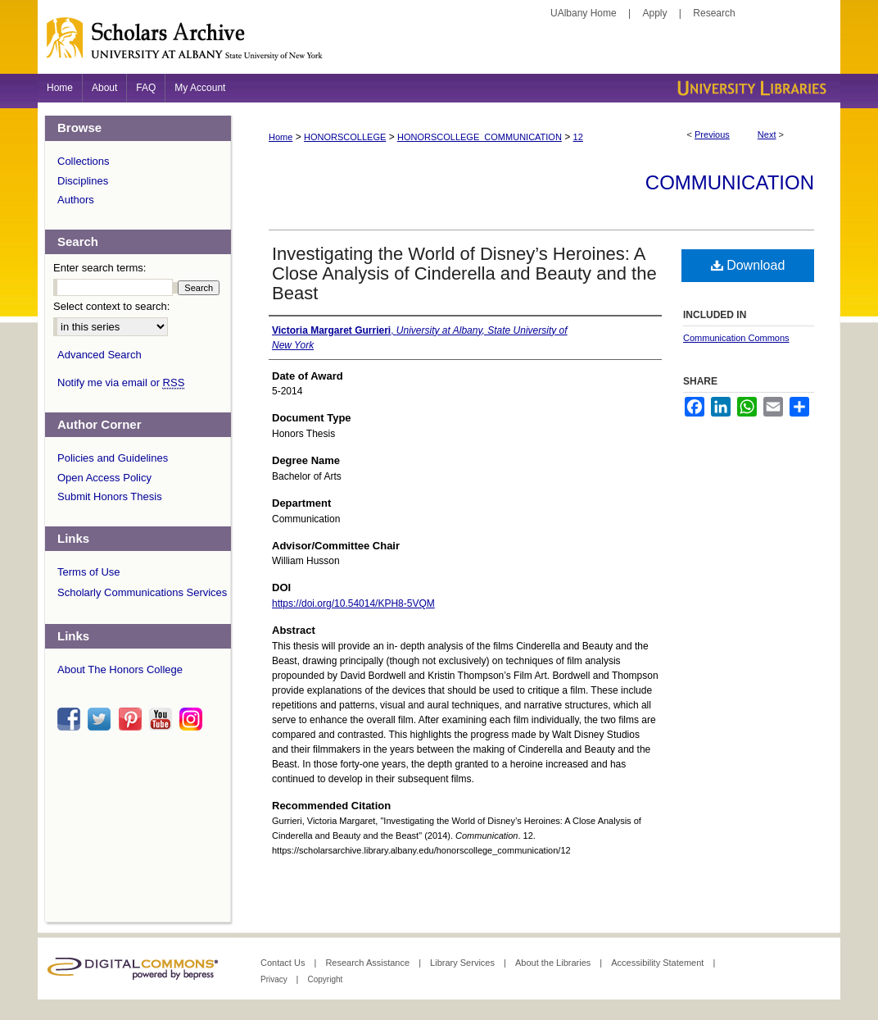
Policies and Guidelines (112, 458)
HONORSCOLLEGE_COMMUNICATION (479, 137)
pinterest (133, 719)
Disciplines (82, 181)
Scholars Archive (439, 45)
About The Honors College (120, 669)
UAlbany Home (583, 13)
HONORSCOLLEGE (345, 137)
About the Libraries (554, 963)
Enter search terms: (99, 268)
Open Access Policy (104, 477)
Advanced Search (99, 354)
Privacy (275, 979)
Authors (75, 200)
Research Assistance (368, 963)
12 (578, 137)
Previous (712, 134)
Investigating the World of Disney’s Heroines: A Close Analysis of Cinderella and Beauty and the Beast (464, 273)
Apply (655, 13)
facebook (71, 719)
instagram (193, 719)
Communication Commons (736, 338)
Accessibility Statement (658, 963)
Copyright (324, 979)
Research (714, 13)
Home (280, 137)
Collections (83, 161)
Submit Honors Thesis (109, 496)
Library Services (463, 963)
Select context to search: (111, 306)
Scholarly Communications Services (142, 592)
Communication (729, 182)
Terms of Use (88, 572)
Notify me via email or (120, 382)
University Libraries (750, 88)
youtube (163, 719)
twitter (101, 719)
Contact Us (283, 963)
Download (748, 265)
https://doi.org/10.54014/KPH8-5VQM (353, 603)
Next (767, 134)
